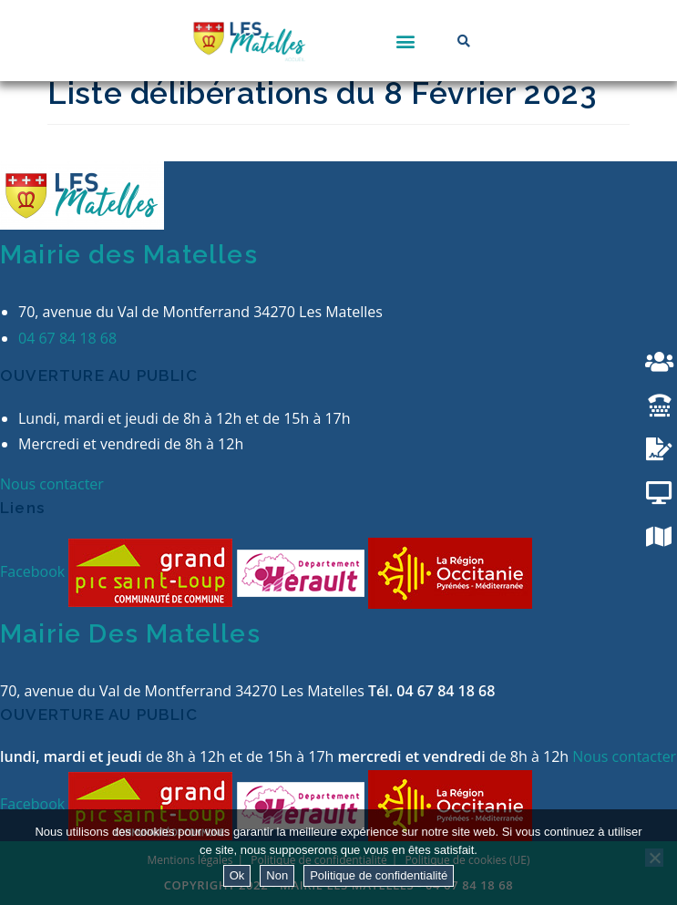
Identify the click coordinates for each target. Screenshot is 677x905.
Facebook (34, 571)
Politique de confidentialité (378, 875)
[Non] (654, 857)
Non (277, 875)
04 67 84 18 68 (67, 338)
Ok (237, 875)
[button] (406, 41)
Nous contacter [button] (52, 484)
